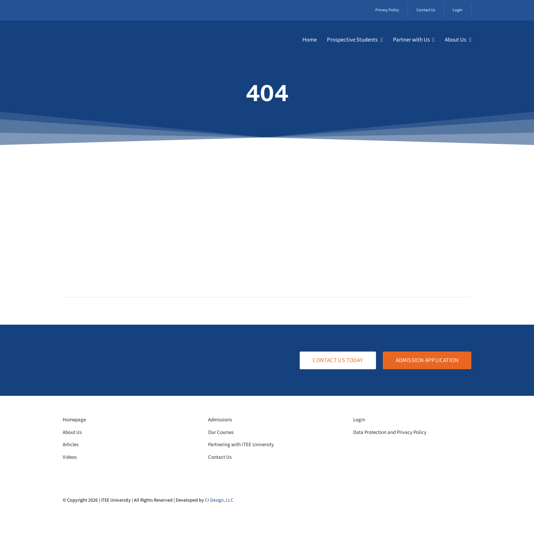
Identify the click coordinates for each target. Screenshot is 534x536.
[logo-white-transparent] (102, 32)
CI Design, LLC (219, 500)
